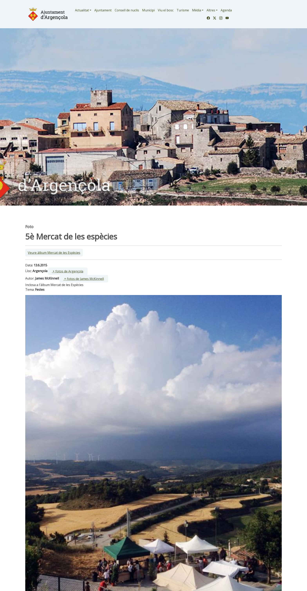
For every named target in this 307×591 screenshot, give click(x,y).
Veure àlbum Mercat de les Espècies (54, 252)
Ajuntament (103, 10)
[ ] (68, 271)
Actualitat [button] (82, 10)
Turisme (183, 10)
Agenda (226, 10)
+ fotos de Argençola (67, 271)
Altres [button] (211, 10)
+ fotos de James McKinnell (83, 279)
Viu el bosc (165, 10)
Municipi (148, 10)
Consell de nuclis (127, 10)
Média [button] (196, 10)
